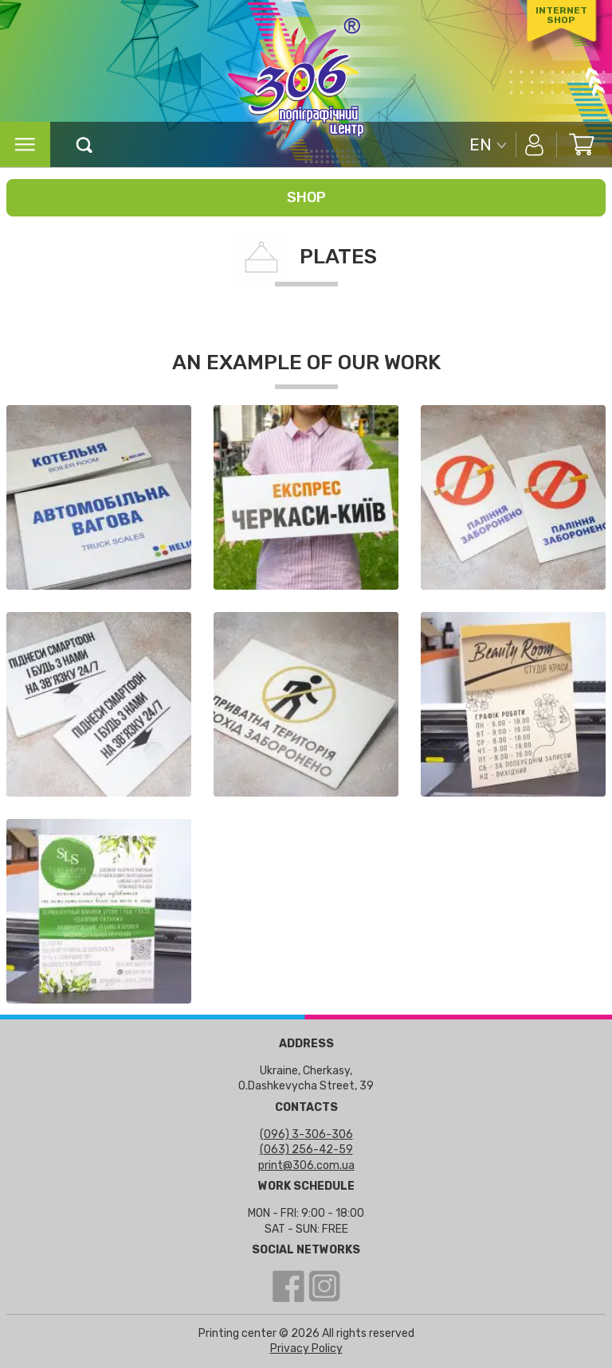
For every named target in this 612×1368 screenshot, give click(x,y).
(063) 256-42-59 (306, 1149)
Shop (306, 197)
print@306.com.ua (306, 1165)
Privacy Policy (306, 1348)
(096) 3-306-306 (306, 1134)
